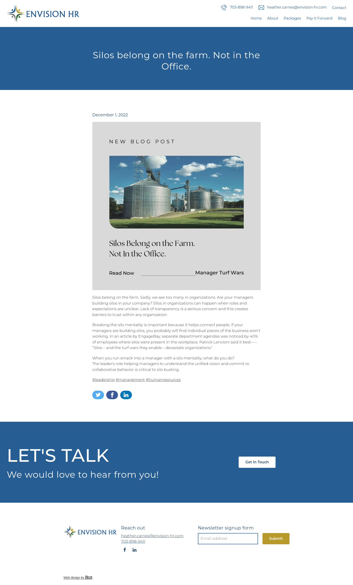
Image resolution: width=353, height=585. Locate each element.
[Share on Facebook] (112, 395)
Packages (292, 18)
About (272, 18)
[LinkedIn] (134, 550)
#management (130, 379)
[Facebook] (124, 550)
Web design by (77, 577)
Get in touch (257, 462)
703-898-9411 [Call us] (237, 7)
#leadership (103, 379)
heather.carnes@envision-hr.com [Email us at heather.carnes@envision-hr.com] (152, 535)
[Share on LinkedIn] (126, 395)
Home (256, 18)
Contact (339, 8)
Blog (342, 18)
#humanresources (163, 379)
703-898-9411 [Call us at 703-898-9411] (133, 541)
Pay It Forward (319, 18)
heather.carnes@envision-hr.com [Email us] (292, 7)
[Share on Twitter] (98, 395)
